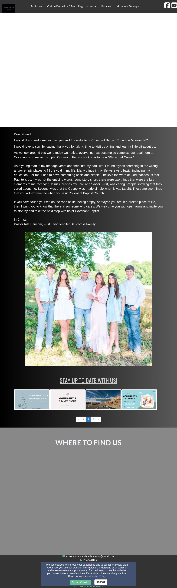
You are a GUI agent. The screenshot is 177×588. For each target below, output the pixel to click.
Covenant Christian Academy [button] (54, 19)
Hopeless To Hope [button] (128, 6)
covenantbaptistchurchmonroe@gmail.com (90, 556)
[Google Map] (88, 503)
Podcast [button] (106, 6)
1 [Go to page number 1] (88, 419)
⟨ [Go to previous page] (83, 419)
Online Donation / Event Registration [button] (71, 6)
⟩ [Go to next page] (93, 419)
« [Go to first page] (78, 419)
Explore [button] (36, 6)
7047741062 (90, 560)
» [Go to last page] (98, 419)
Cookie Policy (98, 576)
